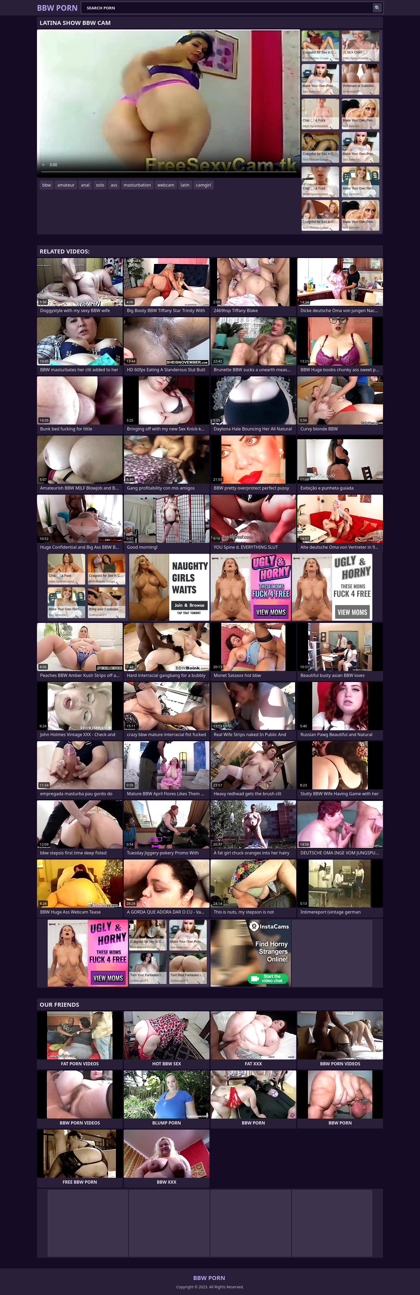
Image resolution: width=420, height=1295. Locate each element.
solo (100, 185)
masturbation (137, 185)
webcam (166, 185)
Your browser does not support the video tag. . (169, 103)
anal (85, 185)
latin (185, 185)
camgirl (203, 185)
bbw (46, 185)
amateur (65, 185)
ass (114, 185)
